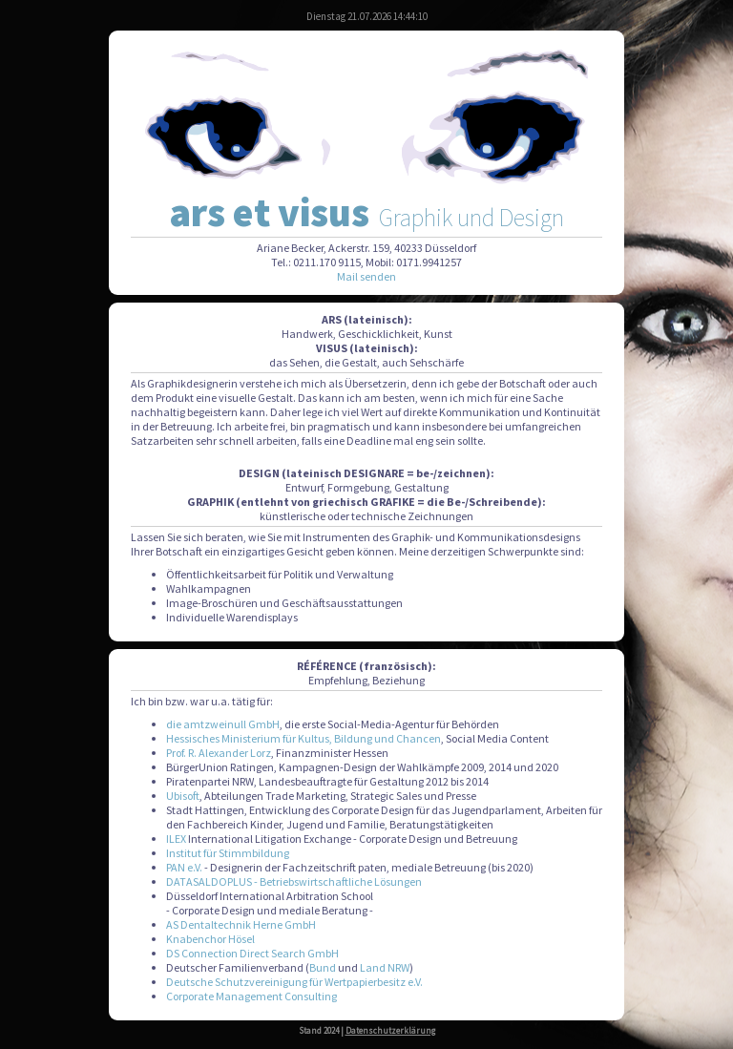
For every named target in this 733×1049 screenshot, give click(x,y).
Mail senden (366, 276)
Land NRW (384, 967)
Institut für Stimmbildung (227, 853)
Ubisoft (182, 795)
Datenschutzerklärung (390, 1030)
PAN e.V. (184, 867)
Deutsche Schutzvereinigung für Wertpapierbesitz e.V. (294, 982)
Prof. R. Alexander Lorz (218, 752)
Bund (322, 967)
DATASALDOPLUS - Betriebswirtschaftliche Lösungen (294, 881)
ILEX (176, 838)
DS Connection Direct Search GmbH (252, 953)
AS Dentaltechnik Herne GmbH (241, 924)
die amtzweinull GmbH (223, 724)
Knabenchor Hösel (210, 939)
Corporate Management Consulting (251, 996)
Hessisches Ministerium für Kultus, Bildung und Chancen (303, 738)
